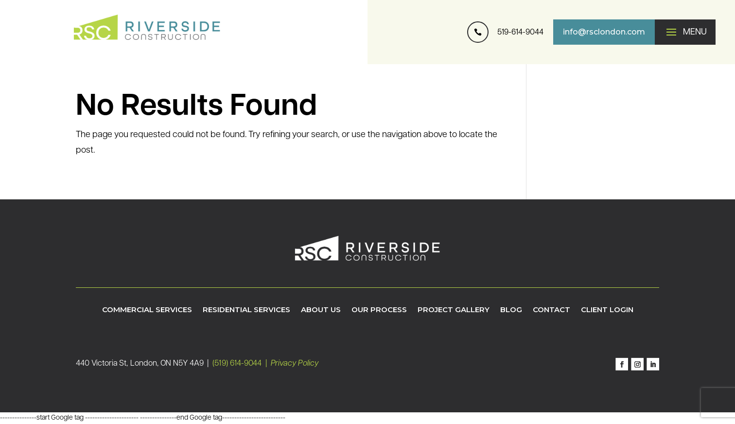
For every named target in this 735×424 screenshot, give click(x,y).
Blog (511, 310)
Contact (551, 310)
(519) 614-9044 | (241, 363)
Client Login (607, 310)
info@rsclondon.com (604, 31)
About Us (321, 310)
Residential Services (246, 310)
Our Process (379, 310)
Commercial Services (147, 310)
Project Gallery (454, 310)
